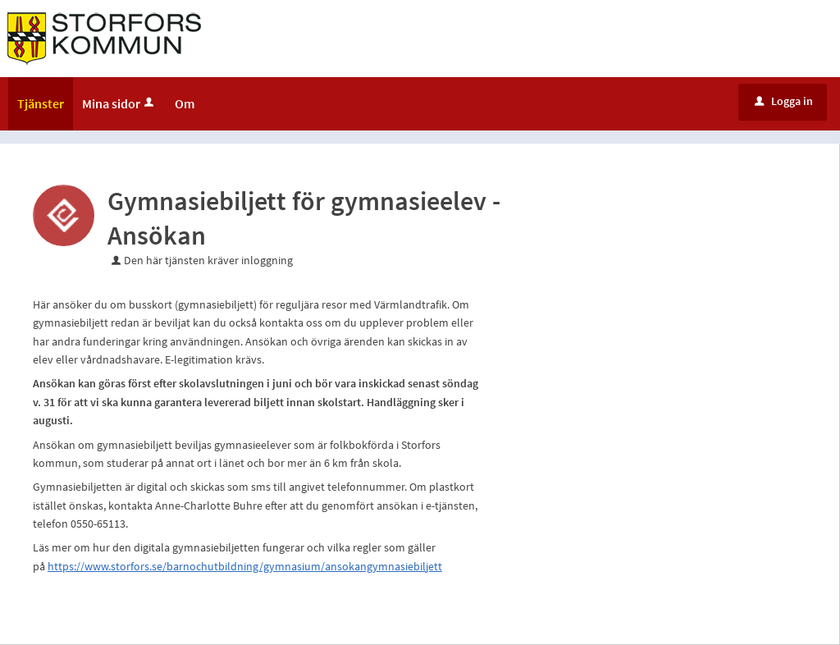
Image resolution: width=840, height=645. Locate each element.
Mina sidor (119, 103)
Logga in (784, 101)
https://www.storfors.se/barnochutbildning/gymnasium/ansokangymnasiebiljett (245, 566)
